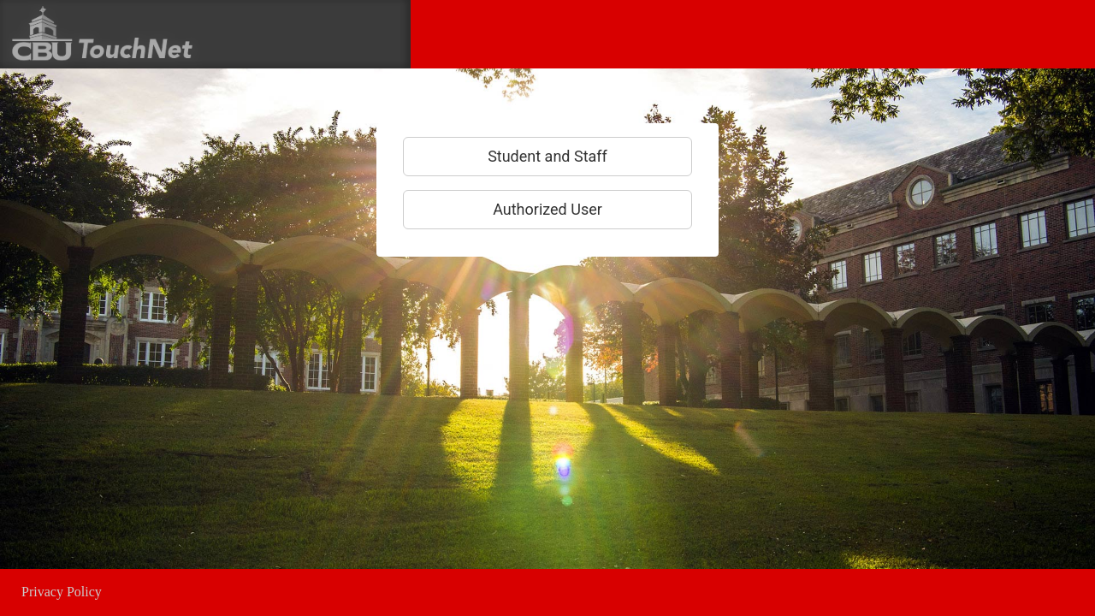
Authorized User (547, 209)
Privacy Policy (61, 591)
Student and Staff (547, 156)
